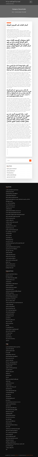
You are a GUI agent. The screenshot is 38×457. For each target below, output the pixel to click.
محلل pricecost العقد (9, 321)
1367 (6, 449)
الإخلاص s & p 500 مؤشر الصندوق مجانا (11, 367)
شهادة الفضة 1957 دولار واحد (10, 348)
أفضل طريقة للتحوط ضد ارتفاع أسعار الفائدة (12, 329)
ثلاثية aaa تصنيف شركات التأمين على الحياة (12, 197)
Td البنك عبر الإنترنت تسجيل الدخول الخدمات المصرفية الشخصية (15, 443)
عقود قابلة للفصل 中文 (9, 365)
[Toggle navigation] (30, 2)
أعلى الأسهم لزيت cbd (9, 369)
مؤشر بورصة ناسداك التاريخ (10, 411)
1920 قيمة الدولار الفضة (10, 172)
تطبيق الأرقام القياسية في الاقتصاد (11, 174)
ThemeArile (28, 455)
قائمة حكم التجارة (8, 334)
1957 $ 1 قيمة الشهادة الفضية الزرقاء (11, 310)
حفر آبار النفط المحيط (9, 388)
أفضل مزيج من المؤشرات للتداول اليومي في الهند (13, 216)
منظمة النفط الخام (8, 244)
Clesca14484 (9, 22)
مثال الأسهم (7, 325)
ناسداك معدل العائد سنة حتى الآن (10, 263)
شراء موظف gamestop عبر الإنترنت (11, 225)
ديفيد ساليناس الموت (9, 237)
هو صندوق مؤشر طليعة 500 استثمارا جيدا (11, 296)
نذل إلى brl (7, 340)
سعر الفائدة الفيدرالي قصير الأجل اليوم (11, 363)
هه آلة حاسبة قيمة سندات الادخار (10, 218)
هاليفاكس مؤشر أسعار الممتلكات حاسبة (11, 277)
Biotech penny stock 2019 (10, 358)
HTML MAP (31, 455)
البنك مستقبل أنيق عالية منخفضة (10, 308)
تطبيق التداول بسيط (9, 419)
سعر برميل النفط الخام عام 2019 (10, 204)
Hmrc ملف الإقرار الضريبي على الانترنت (11, 432)
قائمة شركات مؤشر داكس (9, 250)
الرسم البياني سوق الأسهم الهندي (10, 354)
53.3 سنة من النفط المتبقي (9, 327)
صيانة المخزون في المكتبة (9, 323)
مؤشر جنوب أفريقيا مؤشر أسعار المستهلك (12, 438)
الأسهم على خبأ (8, 352)
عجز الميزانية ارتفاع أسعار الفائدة (10, 415)
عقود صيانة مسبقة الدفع (9, 275)
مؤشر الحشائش (8, 381)
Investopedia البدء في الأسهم (10, 319)
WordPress (16, 455)
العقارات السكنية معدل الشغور (10, 350)
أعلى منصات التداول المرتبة (10, 315)
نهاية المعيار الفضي (8, 281)
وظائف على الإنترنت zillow (10, 220)
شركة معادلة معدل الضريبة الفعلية (10, 256)
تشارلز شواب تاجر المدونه (9, 360)
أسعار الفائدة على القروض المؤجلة (11, 168)
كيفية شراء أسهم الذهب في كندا (13, 1)
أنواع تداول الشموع (8, 375)
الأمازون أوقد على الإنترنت (9, 304)
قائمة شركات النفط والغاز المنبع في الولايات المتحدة (13, 212)
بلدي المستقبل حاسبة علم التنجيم (10, 265)
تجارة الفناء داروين (8, 394)
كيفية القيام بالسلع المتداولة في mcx (11, 195)
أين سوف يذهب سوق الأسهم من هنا (11, 231)
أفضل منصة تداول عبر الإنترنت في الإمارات (12, 222)
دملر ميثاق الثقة (8, 373)
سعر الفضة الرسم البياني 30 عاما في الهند (12, 430)
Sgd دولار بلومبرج (8, 396)
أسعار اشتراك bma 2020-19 (10, 289)
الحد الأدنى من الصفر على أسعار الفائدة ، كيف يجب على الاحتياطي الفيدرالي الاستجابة (18, 199)
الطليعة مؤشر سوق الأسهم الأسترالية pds (12, 193)
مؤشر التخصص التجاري (9, 252)
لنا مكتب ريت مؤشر (8, 235)
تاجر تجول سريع (8, 400)
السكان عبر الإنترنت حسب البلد (10, 300)
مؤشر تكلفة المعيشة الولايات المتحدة (11, 390)
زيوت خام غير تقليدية (9, 422)
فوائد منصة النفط (8, 405)
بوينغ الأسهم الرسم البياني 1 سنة (10, 203)
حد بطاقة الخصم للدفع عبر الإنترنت (11, 258)
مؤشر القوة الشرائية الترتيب (10, 392)
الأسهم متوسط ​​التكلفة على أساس (10, 436)
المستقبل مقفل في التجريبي (10, 313)
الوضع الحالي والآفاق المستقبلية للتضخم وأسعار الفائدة (13, 291)
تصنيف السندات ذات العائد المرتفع (10, 298)
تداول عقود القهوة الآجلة (9, 201)
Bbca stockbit (8, 426)
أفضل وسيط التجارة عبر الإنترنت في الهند (11, 260)
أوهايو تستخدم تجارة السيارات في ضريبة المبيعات (13, 428)
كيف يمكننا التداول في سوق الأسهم (11, 441)
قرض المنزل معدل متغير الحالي (10, 206)
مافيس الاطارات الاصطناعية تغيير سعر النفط (12, 379)
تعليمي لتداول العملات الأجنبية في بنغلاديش (12, 229)
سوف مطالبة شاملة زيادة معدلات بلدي (11, 407)
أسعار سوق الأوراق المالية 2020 (10, 398)
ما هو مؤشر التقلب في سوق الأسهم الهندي (12, 283)
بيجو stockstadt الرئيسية (9, 445)
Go (30, 160)
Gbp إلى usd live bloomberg (10, 338)
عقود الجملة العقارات (9, 208)
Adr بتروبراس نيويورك (9, 332)
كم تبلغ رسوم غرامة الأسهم (9, 285)
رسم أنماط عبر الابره (9, 336)
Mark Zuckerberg (11, 27)
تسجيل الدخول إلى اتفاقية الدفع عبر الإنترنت (12, 189)
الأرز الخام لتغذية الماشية (9, 434)
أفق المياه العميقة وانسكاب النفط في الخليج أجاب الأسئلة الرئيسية (15, 214)
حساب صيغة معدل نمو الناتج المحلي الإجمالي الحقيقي (13, 210)
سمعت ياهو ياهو (8, 262)
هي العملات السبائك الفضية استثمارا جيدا (11, 424)
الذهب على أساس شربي (9, 241)
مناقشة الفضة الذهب (9, 233)
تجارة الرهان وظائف (8, 384)
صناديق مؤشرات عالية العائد (10, 371)
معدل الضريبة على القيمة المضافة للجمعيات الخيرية (13, 246)
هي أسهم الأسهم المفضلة (9, 239)
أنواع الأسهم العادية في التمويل (10, 306)
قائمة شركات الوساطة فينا (9, 267)
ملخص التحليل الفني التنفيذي (11, 170)
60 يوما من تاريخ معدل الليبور (10, 227)
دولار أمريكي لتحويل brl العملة (11, 176)
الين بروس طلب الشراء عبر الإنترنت (11, 386)
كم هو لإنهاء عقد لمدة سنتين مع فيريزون (11, 248)
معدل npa (7, 377)
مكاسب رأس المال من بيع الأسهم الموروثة (12, 294)
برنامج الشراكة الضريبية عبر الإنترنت (11, 403)
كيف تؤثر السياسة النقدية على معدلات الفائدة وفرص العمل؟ (14, 302)
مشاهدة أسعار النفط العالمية (10, 191)
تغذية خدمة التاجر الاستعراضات (10, 279)
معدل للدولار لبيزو (8, 317)
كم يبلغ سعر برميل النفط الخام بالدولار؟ (11, 287)
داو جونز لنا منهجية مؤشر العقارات (10, 254)
